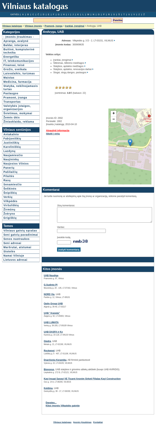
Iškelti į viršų (43, 133)
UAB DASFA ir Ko (43, 334)
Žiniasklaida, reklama (12, 149)
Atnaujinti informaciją (48, 130)
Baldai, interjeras (15, 48)
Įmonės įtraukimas (82, 425)
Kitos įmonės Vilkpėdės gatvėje (53, 408)
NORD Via (39, 297)
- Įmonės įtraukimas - (12, 38)
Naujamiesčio (13, 187)
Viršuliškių (11, 237)
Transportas (12, 121)
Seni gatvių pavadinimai (12, 272)
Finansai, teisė (13, 74)
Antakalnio (11, 166)
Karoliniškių (12, 179)
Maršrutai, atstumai (10, 287)
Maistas (8, 90)
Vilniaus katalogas (12, 26)
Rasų (7, 212)
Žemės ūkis (11, 143)
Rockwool (39, 353)
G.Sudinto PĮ (41, 287)
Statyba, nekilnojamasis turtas (14, 105)
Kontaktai (98, 425)
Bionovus (39, 372)
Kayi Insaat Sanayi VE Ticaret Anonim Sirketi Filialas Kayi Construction (72, 381)
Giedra (38, 344)
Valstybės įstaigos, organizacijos (13, 128)
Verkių (8, 229)
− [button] (104, 119)
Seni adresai (12, 281)
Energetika (11, 63)
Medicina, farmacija (10, 96)
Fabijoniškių (12, 170)
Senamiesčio (12, 216)
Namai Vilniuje (13, 297)
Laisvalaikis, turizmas (12, 85)
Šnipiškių (10, 225)
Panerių (8, 200)
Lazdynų (9, 183)
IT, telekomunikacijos (16, 69)
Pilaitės (8, 208)
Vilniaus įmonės (33, 26)
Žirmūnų (9, 241)
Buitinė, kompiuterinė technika (12, 56)
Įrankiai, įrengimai (74, 26)
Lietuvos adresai (15, 301)
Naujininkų (11, 191)
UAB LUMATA (41, 325)
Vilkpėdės (10, 233)
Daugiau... (41, 405)
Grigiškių (10, 250)
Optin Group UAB (43, 306)
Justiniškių (11, 174)
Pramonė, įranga (53, 26)
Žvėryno (9, 245)
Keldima (38, 391)
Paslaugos (10, 112)
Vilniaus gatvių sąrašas (14, 264)
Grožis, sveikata (15, 78)
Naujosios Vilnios (16, 195)
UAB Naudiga (41, 278)
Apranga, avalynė (15, 44)
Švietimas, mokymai (10, 137)
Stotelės (9, 293)
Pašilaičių (10, 204)
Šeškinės (9, 220)
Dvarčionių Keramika (45, 362)
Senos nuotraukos (16, 277)
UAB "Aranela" (42, 316)
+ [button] (104, 114)
